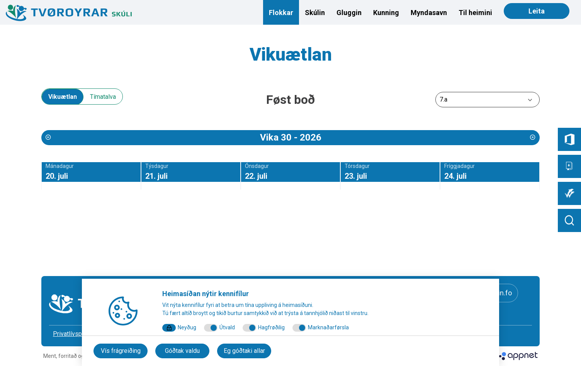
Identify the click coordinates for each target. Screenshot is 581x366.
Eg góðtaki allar (244, 350)
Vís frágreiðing (121, 350)
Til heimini (475, 12)
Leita (536, 11)
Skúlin (315, 12)
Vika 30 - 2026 (290, 137)
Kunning (386, 12)
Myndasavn (429, 12)
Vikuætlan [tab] (62, 96)
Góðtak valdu (182, 350)
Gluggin (349, 12)
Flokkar (281, 12)
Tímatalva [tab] (103, 96)
